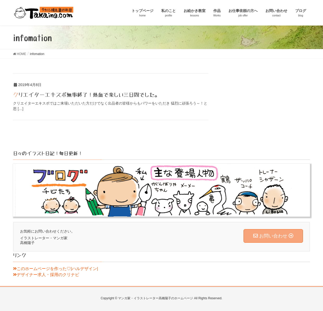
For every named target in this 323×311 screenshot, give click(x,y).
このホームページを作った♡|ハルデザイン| (55, 268)
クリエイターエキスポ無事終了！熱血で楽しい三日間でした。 (86, 94)
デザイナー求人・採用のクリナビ (46, 274)
